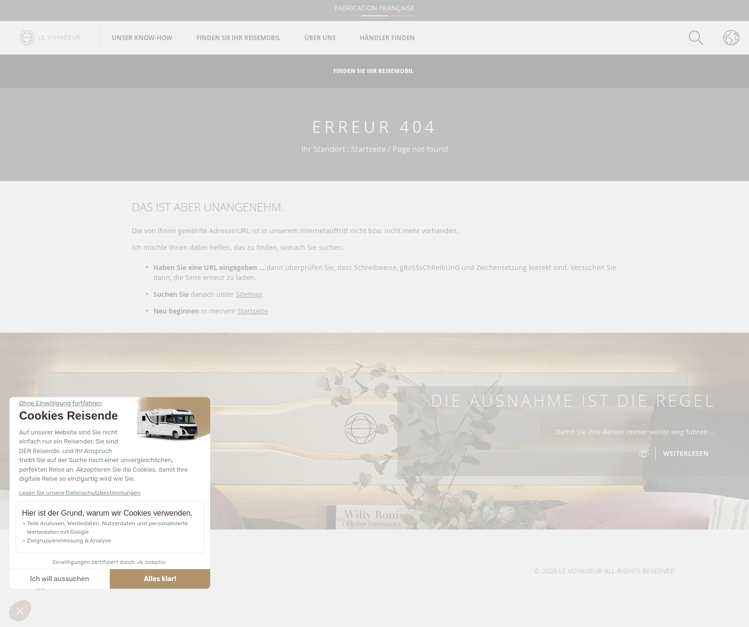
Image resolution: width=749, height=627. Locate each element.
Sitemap (249, 294)
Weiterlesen (685, 453)
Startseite (252, 310)
